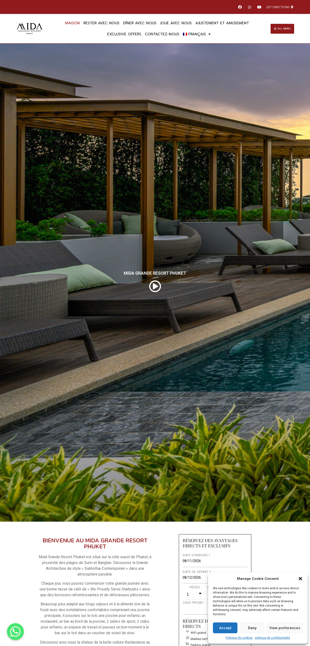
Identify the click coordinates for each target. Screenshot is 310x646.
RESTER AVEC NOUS (101, 23)
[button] (300, 578)
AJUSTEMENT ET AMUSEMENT (222, 23)
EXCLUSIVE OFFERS (124, 34)
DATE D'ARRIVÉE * (196, 555)
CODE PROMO (193, 602)
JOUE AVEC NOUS (176, 23)
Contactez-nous (162, 34)
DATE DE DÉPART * (197, 572)
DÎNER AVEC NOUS (139, 23)
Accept (225, 628)
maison (72, 23)
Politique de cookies (239, 638)
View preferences (284, 628)
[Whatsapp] (15, 631)
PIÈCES (195, 587)
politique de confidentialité (272, 638)
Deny (252, 628)
